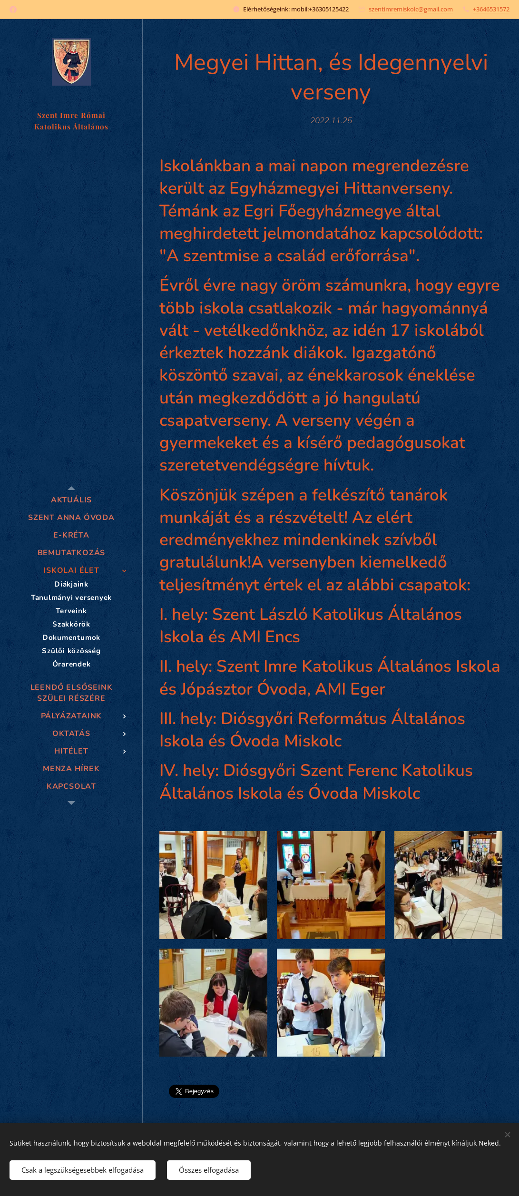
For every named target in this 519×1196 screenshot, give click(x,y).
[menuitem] (71, 500)
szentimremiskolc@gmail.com (411, 9)
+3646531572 (491, 9)
